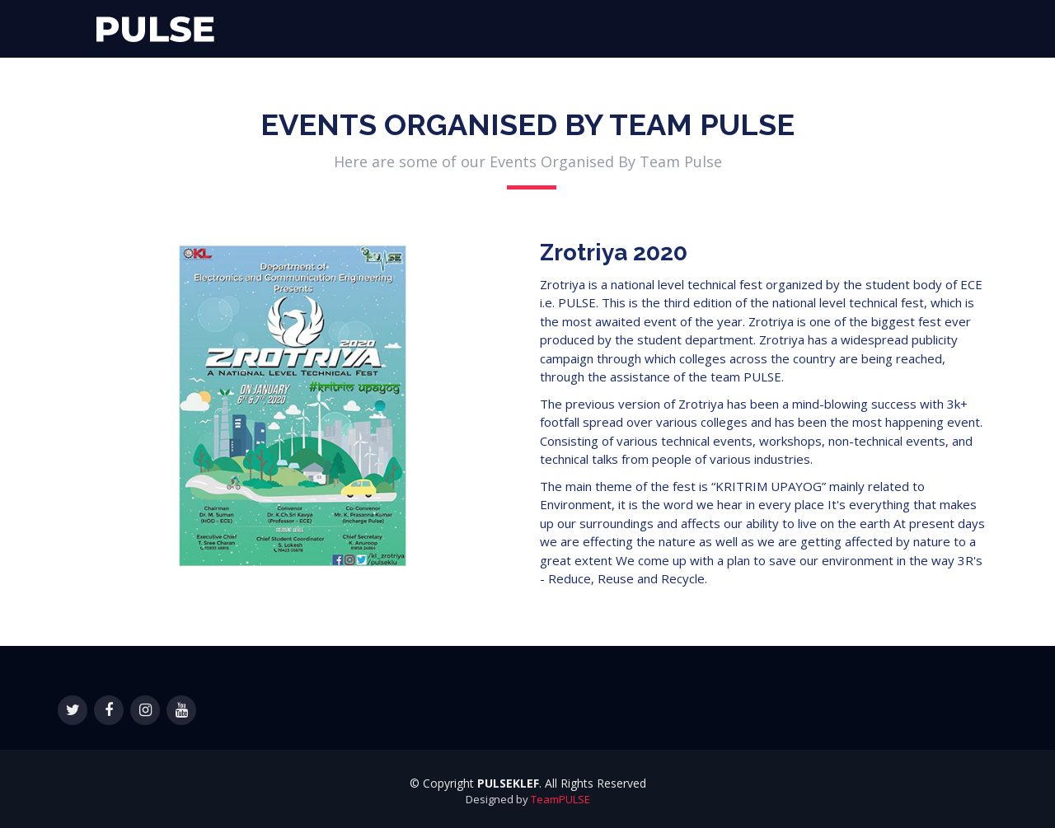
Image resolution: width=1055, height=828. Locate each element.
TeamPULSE (560, 799)
